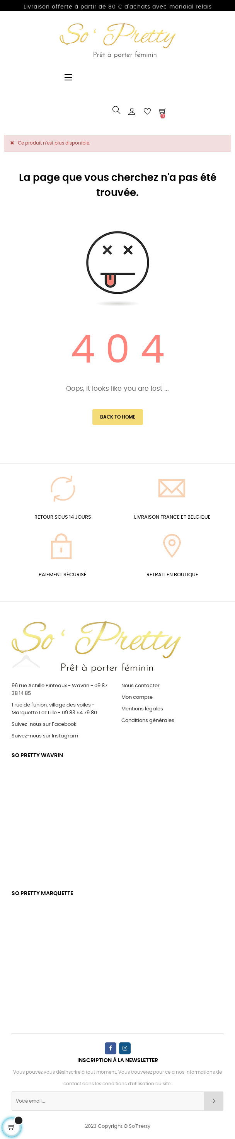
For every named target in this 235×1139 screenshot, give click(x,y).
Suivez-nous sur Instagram (45, 736)
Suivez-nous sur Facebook (44, 724)
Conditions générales (147, 720)
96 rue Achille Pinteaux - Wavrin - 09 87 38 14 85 (59, 689)
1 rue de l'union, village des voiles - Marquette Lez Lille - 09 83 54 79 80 (54, 709)
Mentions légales (142, 709)
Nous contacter (140, 685)
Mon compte (137, 697)
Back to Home (117, 417)
